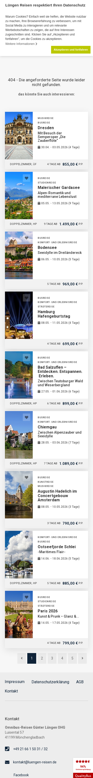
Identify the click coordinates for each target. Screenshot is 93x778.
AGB (80, 681)
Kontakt (11, 690)
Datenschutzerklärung (50, 681)
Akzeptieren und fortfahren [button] (71, 49)
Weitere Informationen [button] (21, 44)
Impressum (15, 681)
